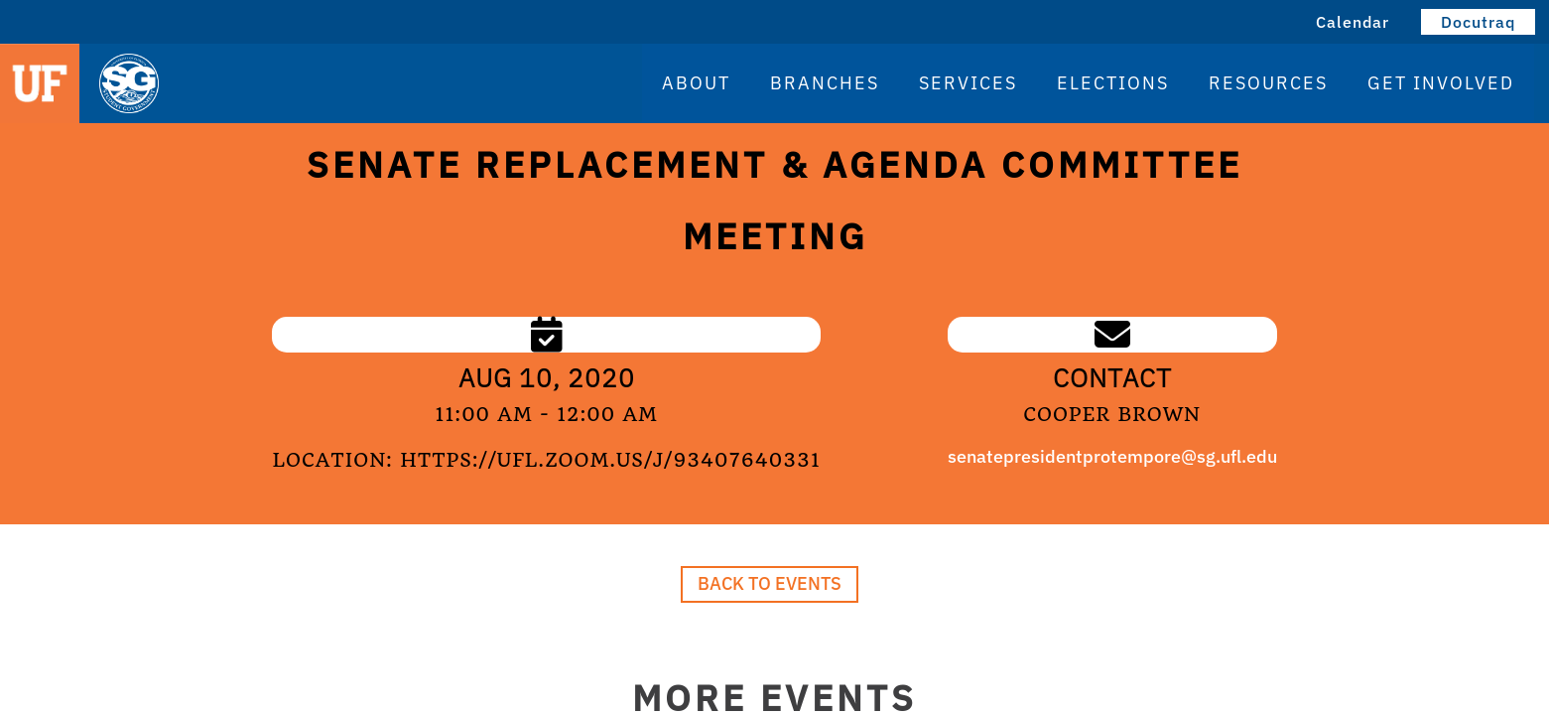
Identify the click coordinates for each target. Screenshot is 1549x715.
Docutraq (1478, 22)
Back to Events (769, 583)
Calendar (1352, 22)
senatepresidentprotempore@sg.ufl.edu (1112, 456)
